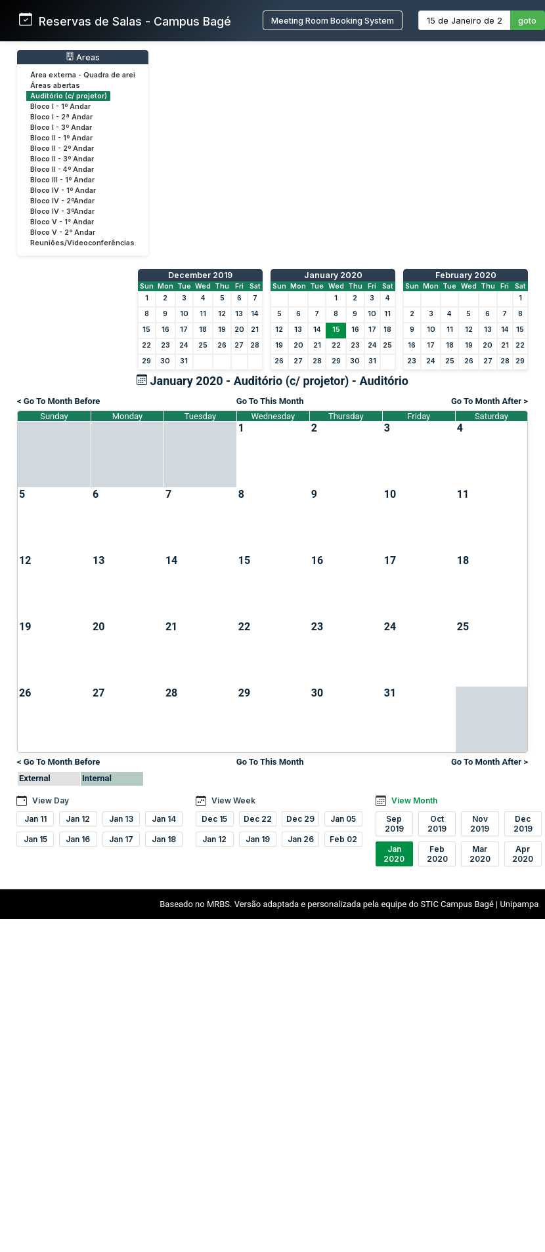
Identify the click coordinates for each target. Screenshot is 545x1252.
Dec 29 (300, 819)
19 (222, 329)
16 (165, 329)
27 (239, 345)
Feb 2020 (437, 854)
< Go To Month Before (58, 401)
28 (254, 345)
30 (165, 361)
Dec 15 (214, 819)
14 (255, 314)
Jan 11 (35, 819)
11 (203, 314)
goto (527, 21)
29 (146, 361)
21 (255, 329)
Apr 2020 (522, 854)
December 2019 (200, 275)
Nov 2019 (479, 824)
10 (184, 314)
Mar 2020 (479, 854)
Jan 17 (121, 839)
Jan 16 (78, 839)
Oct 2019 (437, 824)
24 (183, 345)
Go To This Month (270, 401)
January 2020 (333, 275)
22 (146, 345)
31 (184, 361)
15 (146, 329)
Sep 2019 (394, 824)
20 (239, 329)
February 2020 (465, 275)
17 (184, 329)
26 (222, 345)
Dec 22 (258, 819)
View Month (414, 800)
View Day (50, 800)
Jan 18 (164, 839)
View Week (233, 800)
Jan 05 (343, 819)
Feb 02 (343, 839)
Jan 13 (121, 819)
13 (239, 314)
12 (222, 314)
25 (202, 345)
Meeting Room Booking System (332, 21)
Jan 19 (258, 839)
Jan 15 (35, 839)
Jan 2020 (393, 854)
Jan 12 (78, 819)
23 (165, 345)
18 (203, 329)
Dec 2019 (523, 824)
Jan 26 (301, 839)
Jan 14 (164, 819)
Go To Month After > (489, 401)
